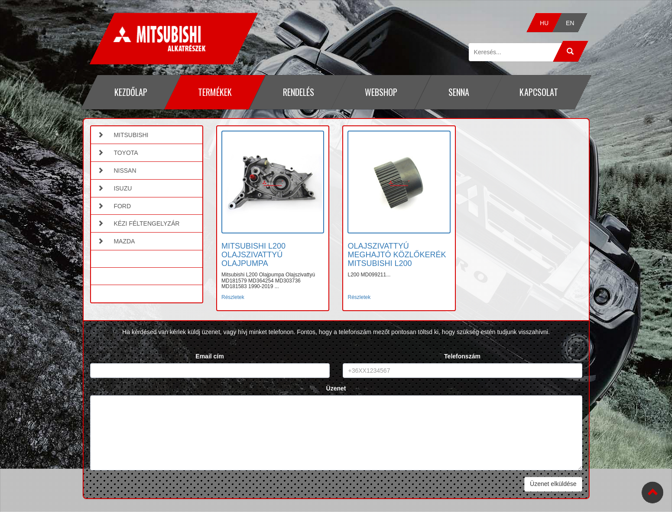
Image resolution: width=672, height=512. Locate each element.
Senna (458, 91)
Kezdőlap (130, 91)
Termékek (215, 91)
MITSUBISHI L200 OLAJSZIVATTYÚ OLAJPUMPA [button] (253, 255)
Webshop (381, 91)
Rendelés (298, 91)
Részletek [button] (232, 297)
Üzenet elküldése (553, 483)
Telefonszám (462, 356)
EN (570, 23)
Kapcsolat (538, 91)
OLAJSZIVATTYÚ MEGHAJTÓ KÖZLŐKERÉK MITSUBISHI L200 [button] (396, 255)
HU (544, 23)
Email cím (209, 356)
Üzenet (336, 388)
